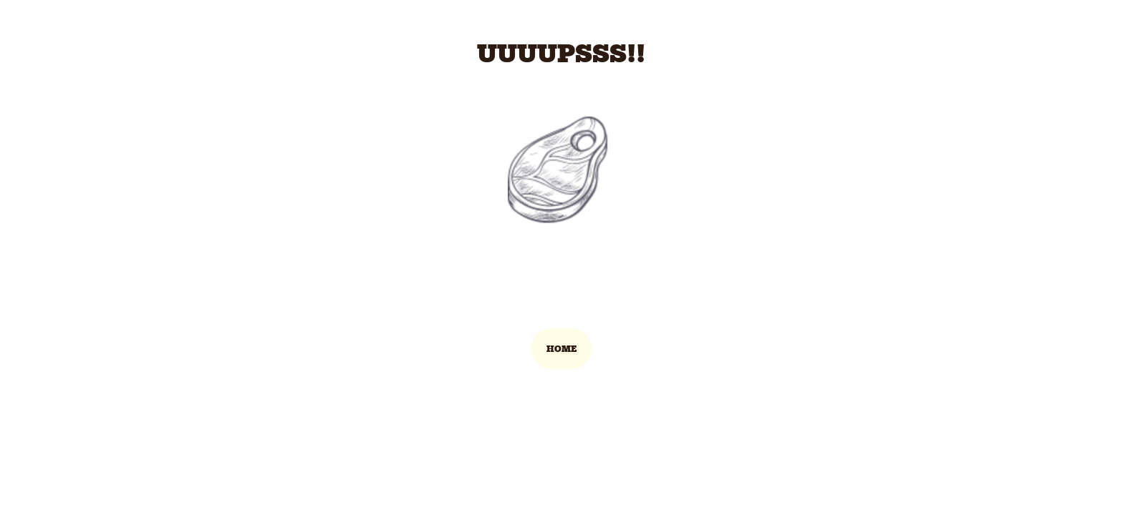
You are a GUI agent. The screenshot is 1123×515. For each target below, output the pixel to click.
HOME (561, 348)
